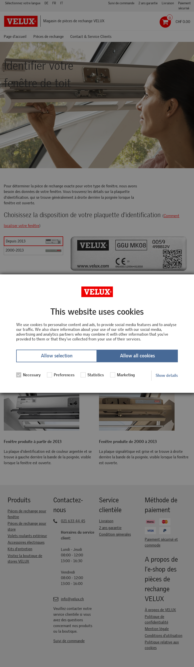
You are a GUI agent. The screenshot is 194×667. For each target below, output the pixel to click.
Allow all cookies (137, 356)
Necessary (28, 375)
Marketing (122, 375)
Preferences (61, 375)
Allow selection (56, 356)
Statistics (92, 375)
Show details (167, 375)
